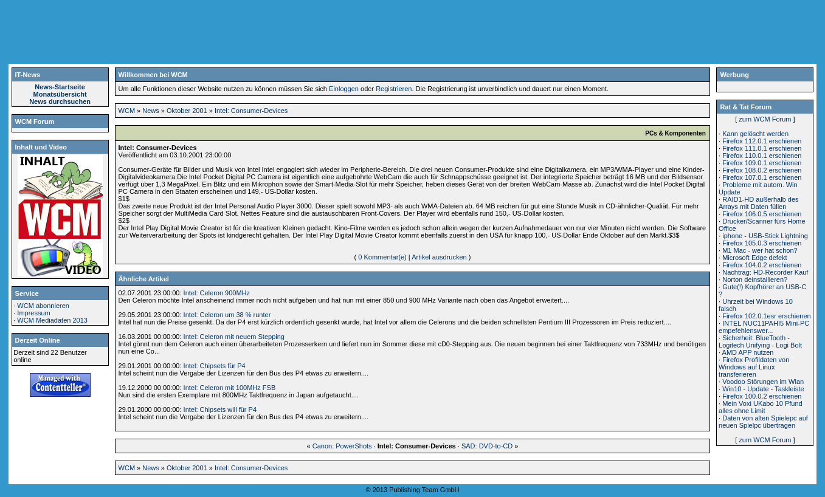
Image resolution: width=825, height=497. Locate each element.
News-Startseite (60, 87)
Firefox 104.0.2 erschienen (761, 265)
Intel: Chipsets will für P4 (220, 409)
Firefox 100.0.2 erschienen (761, 396)
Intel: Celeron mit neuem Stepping (234, 336)
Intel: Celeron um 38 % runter (227, 314)
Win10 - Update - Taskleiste (763, 388)
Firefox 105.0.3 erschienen (761, 243)
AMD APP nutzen (748, 352)
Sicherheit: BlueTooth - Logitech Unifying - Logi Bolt (760, 341)
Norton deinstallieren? (754, 279)
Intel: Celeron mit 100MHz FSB (230, 387)
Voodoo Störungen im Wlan (763, 381)
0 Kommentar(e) (382, 257)
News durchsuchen (60, 101)
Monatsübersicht (60, 94)
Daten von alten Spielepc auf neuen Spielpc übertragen (763, 421)
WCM (127, 110)
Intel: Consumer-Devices (251, 110)
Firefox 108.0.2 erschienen (761, 170)
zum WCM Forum (765, 119)
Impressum (33, 313)
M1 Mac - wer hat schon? (760, 250)
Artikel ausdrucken (439, 257)
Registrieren (394, 88)
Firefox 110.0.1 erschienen (761, 155)
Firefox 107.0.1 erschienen (761, 177)
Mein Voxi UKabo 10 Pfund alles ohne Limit (761, 407)
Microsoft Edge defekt (754, 257)
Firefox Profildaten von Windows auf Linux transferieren (754, 367)
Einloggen (344, 88)
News (150, 110)
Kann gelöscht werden (755, 133)
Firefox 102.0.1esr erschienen (766, 316)
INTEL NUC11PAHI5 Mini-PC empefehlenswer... (764, 327)
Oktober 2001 (187, 110)
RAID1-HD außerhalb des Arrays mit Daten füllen (758, 203)
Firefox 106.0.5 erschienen (761, 214)
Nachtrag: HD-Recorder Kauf (765, 272)
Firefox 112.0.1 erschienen (761, 141)
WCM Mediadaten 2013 (52, 320)
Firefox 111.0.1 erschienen (761, 148)
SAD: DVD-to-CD (487, 446)
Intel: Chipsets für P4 (215, 365)
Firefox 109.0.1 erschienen (761, 162)
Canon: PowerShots (342, 446)
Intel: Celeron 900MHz (217, 292)
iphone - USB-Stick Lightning (765, 235)
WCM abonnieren (43, 305)
